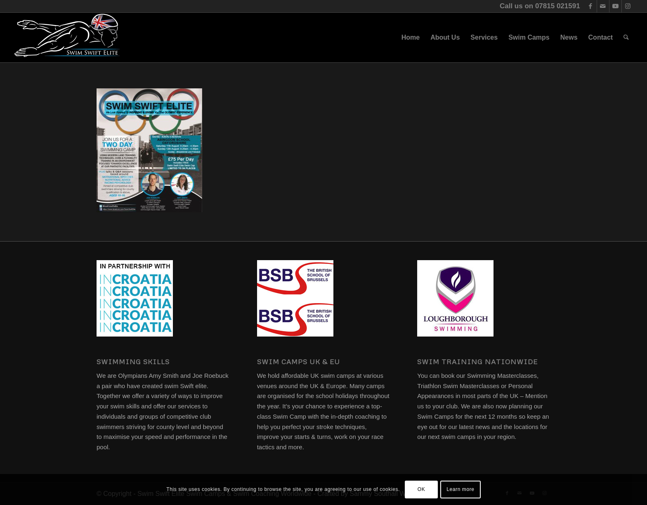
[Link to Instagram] (628, 6)
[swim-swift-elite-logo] (67, 37)
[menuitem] (410, 37)
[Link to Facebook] (591, 6)
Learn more (460, 489)
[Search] (626, 37)
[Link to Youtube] (615, 6)
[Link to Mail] (603, 6)
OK (421, 489)
